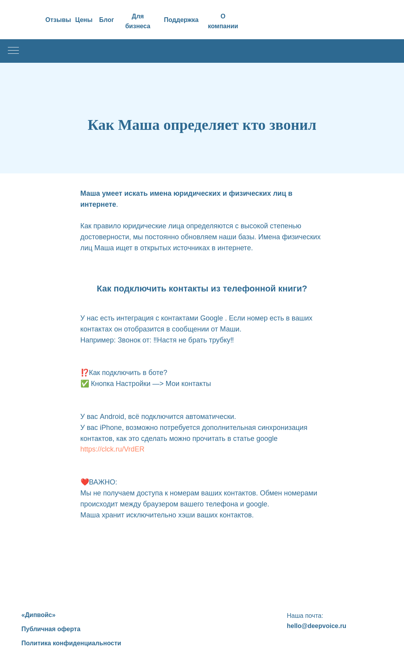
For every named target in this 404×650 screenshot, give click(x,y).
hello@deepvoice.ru (317, 626)
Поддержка (181, 19)
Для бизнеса (137, 21)
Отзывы (58, 19)
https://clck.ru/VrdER (112, 449)
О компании (223, 21)
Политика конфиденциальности (71, 643)
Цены (84, 19)
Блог (106, 19)
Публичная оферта (51, 629)
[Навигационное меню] (13, 51)
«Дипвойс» (39, 615)
